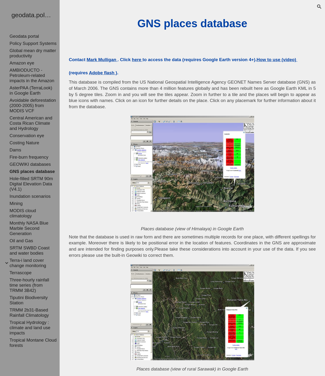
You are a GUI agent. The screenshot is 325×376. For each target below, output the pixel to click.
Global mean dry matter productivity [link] (33, 53)
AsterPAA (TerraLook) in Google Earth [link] (31, 90)
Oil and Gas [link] (21, 240)
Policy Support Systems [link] (33, 43)
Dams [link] (15, 149)
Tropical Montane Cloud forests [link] (33, 343)
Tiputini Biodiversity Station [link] (29, 300)
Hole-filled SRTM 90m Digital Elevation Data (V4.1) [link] (31, 184)
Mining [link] (16, 203)
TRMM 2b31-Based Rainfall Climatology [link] (29, 312)
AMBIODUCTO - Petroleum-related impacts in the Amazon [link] (32, 75)
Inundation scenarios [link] (30, 196)
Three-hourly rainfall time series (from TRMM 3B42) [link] (29, 285)
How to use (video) (277, 59)
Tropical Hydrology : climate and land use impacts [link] (30, 327)
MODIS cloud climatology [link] (23, 213)
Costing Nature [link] (24, 142)
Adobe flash (102, 72)
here (137, 59)
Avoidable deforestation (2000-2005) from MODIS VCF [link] (33, 105)
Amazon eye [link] (22, 62)
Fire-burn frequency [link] (29, 157)
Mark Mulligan (102, 59)
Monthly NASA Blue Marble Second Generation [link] (29, 228)
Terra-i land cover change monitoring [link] (28, 263)
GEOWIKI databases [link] (30, 164)
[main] (192, 23)
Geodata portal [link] (24, 36)
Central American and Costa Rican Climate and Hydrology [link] (31, 123)
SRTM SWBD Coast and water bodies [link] (30, 250)
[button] (319, 6)
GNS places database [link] (32, 171)
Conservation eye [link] (27, 135)
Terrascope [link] (20, 272)
